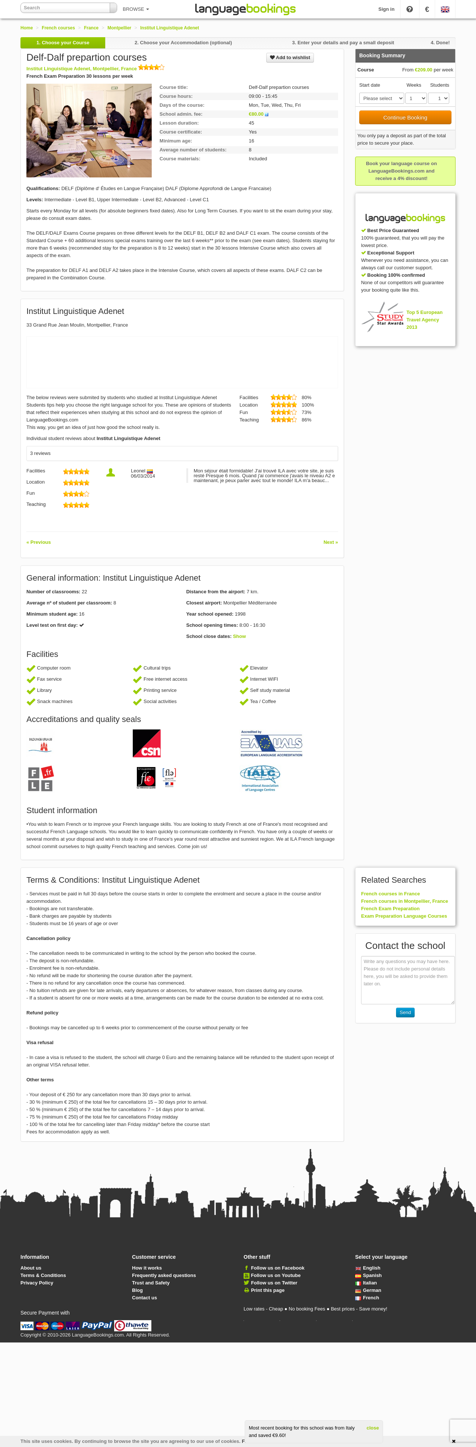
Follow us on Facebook (278, 1268)
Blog (137, 1290)
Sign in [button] (387, 9)
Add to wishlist (290, 57)
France (91, 28)
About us (30, 1268)
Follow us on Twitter (274, 1283)
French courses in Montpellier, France (404, 901)
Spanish (368, 1275)
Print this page (267, 1290)
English (367, 1268)
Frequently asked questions (164, 1275)
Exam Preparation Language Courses (404, 916)
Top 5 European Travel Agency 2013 (424, 319)
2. (183, 42)
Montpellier (119, 28)
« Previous (38, 542)
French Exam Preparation (390, 908)
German (368, 1290)
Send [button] (405, 1012)
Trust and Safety (151, 1283)
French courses (58, 28)
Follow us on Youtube (276, 1275)
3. (343, 42)
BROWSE (136, 9)
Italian (366, 1283)
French (367, 1297)
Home (26, 28)
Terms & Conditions (43, 1275)
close (373, 1428)
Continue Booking (405, 117)
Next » (331, 542)
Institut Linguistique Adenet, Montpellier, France (95, 68)
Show (239, 636)
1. (62, 42)
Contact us (144, 1297)
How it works (147, 1268)
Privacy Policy (36, 1283)
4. (440, 42)
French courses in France (390, 893)
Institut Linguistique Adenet (169, 28)
